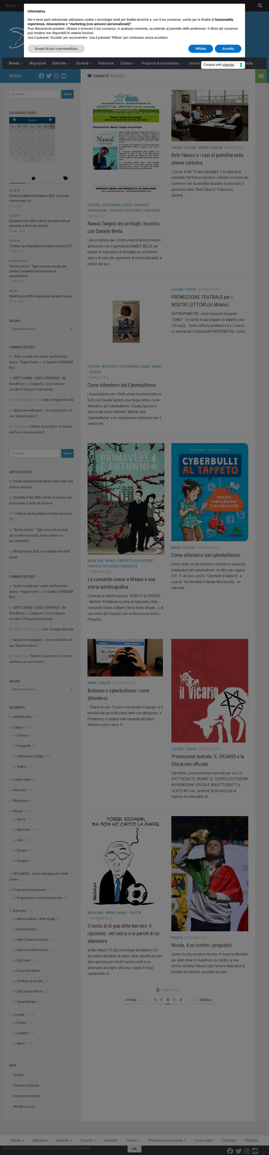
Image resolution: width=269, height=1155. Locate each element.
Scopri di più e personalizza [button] (56, 48)
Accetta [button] (228, 48)
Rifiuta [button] (201, 48)
